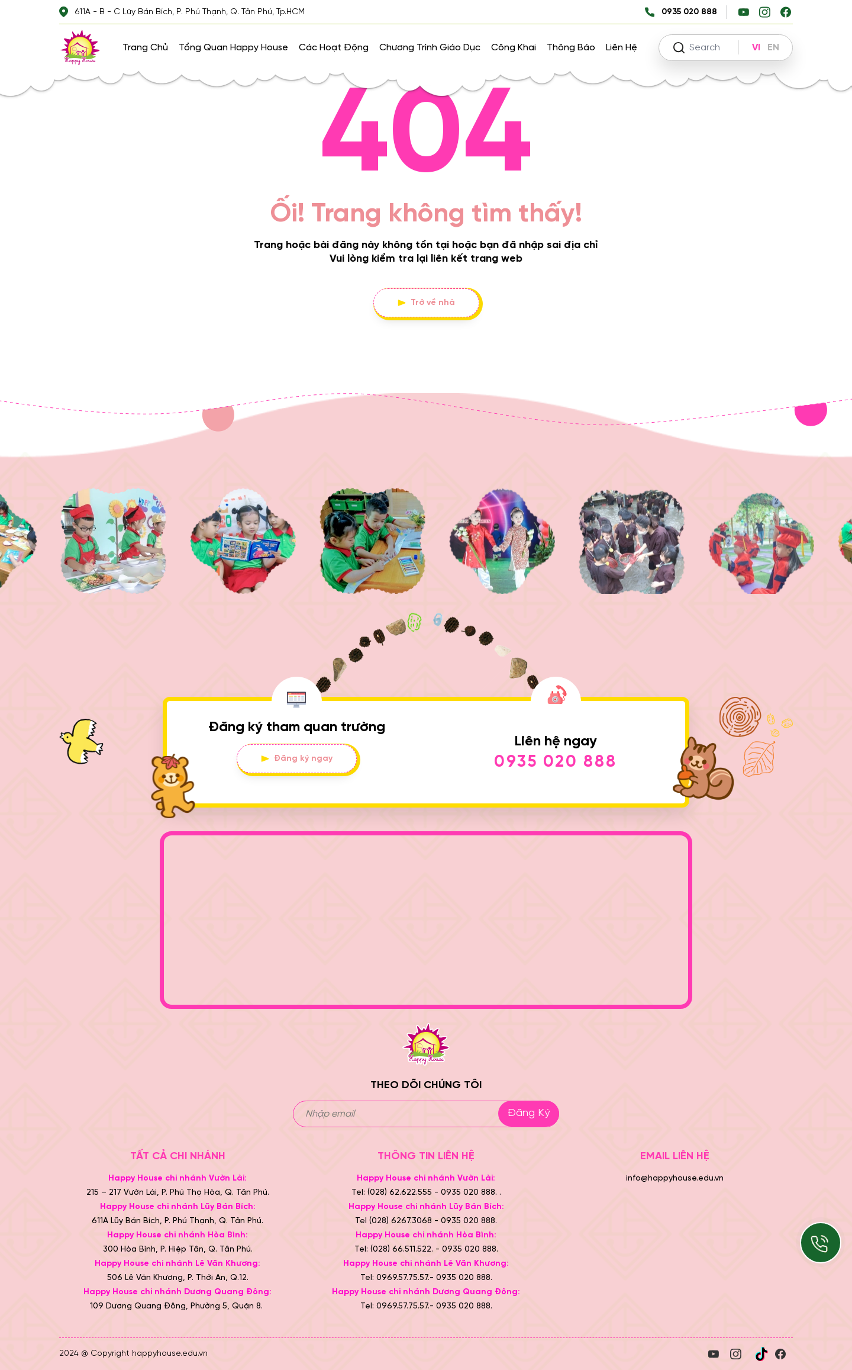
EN (773, 48)
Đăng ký (529, 1113)
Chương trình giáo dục (429, 48)
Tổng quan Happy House (233, 48)
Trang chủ (145, 48)
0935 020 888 (555, 762)
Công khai (513, 48)
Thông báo (571, 48)
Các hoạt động (334, 48)
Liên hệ (621, 48)
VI (756, 48)
